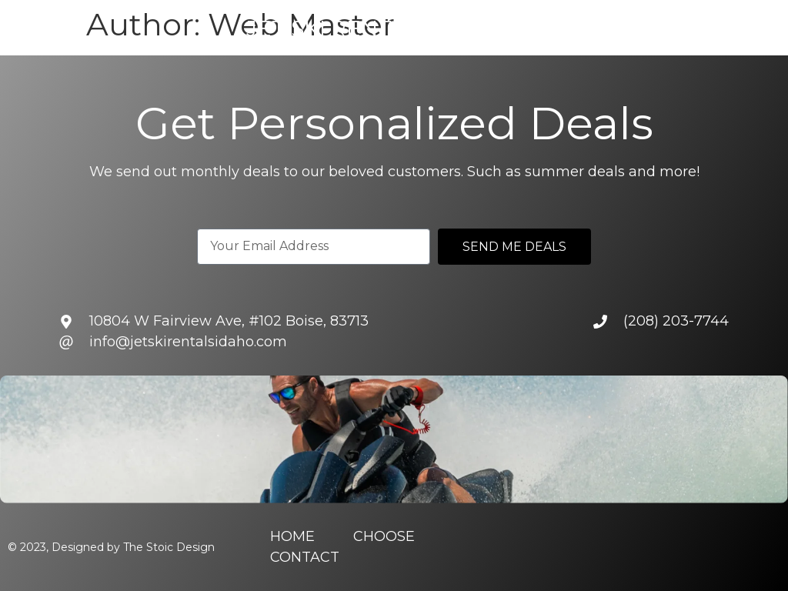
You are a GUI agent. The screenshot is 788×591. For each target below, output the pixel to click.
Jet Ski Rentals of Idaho (397, 28)
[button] (12, 28)
